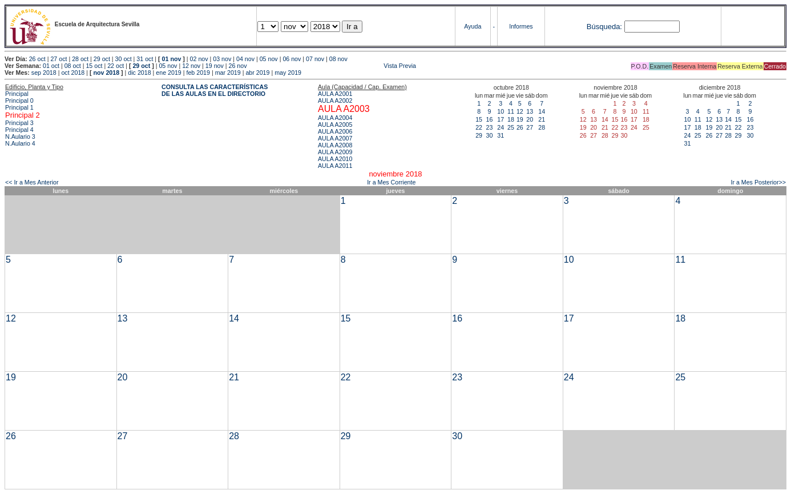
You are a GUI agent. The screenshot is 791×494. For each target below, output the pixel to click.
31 (500, 135)
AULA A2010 (335, 158)
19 (519, 119)
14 (541, 111)
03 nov (222, 58)
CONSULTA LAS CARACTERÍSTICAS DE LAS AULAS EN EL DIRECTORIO (215, 90)
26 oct (37, 58)
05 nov (269, 58)
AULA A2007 (335, 138)
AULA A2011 (335, 165)
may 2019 (288, 72)
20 (529, 119)
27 (529, 127)
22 (478, 127)
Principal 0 (19, 100)
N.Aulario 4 (20, 143)
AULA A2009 (335, 151)
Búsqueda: (604, 26)
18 (510, 119)
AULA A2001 (335, 93)
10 (500, 111)
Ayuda (472, 26)
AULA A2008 (335, 145)
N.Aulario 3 (21, 136)
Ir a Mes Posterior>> (758, 182)
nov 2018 (106, 72)
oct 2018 (72, 72)
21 (541, 119)
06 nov (291, 58)
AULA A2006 (335, 131)
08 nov (338, 58)
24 (500, 127)
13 (529, 111)
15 (478, 119)
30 (489, 135)
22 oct (115, 65)
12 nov (191, 65)
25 (510, 127)
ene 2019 (168, 72)
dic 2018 (139, 72)
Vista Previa (333, 65)
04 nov (245, 58)
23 (489, 127)
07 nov (315, 58)
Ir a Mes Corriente (391, 182)
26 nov (238, 65)
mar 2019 (228, 72)
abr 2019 (257, 72)
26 (519, 127)
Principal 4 (19, 129)
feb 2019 (197, 72)
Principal (17, 93)
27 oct (58, 58)
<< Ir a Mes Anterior (32, 182)
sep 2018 (43, 72)
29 (478, 135)
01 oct (51, 65)
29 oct (102, 58)
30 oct (123, 58)
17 (500, 119)
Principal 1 (19, 107)
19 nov (214, 65)
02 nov (199, 58)
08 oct (72, 65)
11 (510, 111)
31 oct (144, 58)
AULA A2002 (335, 100)
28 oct (80, 58)
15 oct (94, 65)
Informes (520, 26)
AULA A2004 (335, 117)
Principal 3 (19, 122)
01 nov (171, 58)
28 (541, 127)
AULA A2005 (335, 124)
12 (519, 111)
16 (489, 119)
